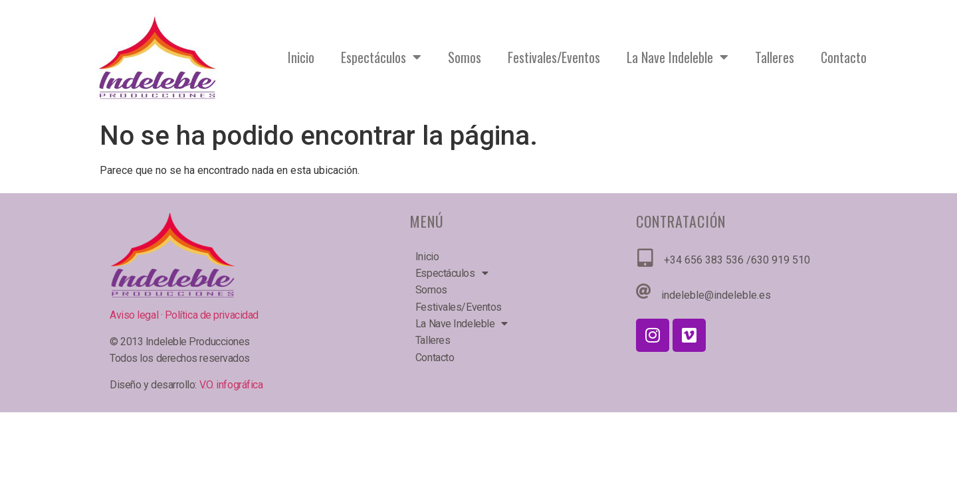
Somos (464, 57)
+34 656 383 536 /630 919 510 (737, 260)
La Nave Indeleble (677, 57)
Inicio (301, 57)
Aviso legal (135, 315)
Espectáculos (381, 57)
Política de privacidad (212, 315)
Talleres (774, 57)
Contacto (844, 57)
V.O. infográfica (231, 384)
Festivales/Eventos (554, 57)
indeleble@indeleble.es (716, 295)
